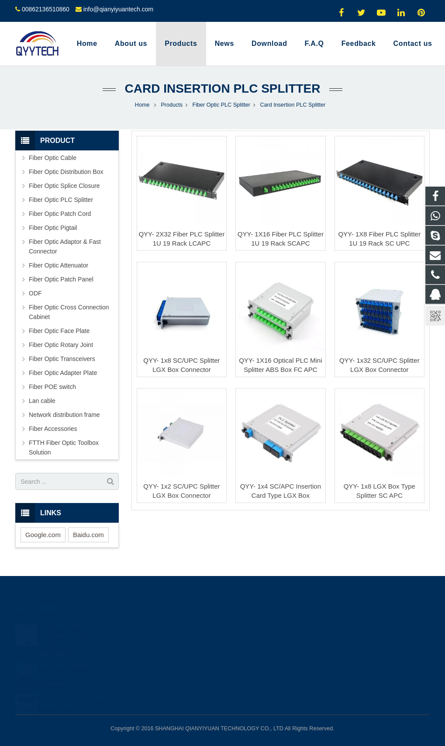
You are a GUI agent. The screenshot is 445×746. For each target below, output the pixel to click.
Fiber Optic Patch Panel (61, 279)
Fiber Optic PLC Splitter (61, 199)
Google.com (43, 534)
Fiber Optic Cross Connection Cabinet (69, 312)
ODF (35, 293)
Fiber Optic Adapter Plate (63, 372)
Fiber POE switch (52, 386)
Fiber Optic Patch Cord (60, 213)
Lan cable (42, 400)
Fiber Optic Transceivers (62, 358)
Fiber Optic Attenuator (58, 265)
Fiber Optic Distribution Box (66, 171)
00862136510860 (45, 9)
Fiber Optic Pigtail (53, 227)
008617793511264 (261, 636)
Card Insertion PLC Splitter (222, 88)
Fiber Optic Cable (52, 157)
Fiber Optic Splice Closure (64, 185)
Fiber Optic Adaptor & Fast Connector (65, 246)
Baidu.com (88, 534)
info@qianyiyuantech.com (118, 9)
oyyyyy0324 (252, 674)
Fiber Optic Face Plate (59, 330)
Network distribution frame (64, 414)
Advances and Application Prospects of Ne (70, 622)
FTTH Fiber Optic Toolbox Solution (64, 447)
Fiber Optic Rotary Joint (61, 344)
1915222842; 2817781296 (271, 623)
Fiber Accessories (53, 428)
